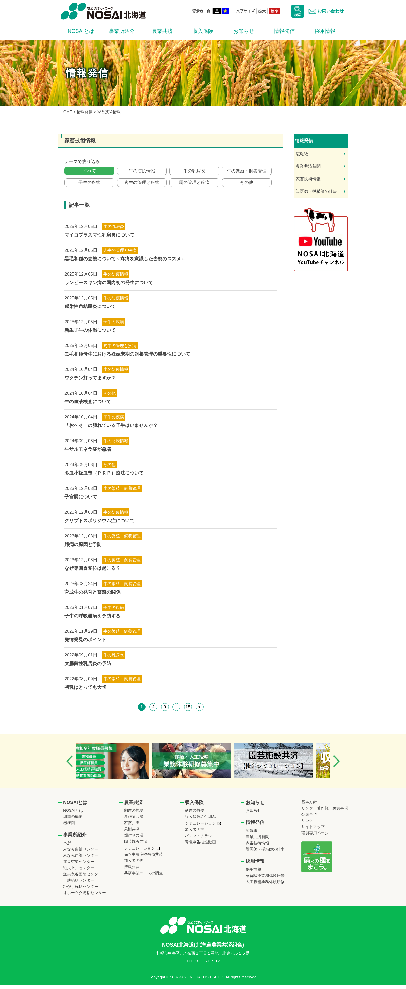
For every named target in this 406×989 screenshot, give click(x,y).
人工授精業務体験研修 (265, 886)
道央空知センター (78, 865)
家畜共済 (132, 827)
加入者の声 (133, 864)
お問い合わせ (325, 11)
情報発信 (284, 31)
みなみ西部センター (80, 859)
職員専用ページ (315, 837)
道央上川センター (78, 872)
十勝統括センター (78, 884)
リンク (307, 824)
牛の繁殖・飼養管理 (246, 171)
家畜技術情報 (308, 179)
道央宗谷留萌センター (82, 878)
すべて (89, 171)
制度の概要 (133, 814)
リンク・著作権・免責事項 (324, 812)
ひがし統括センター (80, 890)
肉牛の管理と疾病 (142, 185)
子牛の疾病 (89, 185)
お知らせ (243, 31)
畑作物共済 (133, 839)
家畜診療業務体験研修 (265, 879)
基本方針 (309, 806)
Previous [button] (70, 765)
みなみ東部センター (80, 853)
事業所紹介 (122, 31)
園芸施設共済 (135, 845)
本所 (67, 847)
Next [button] (336, 765)
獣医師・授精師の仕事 (316, 191)
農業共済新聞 (308, 166)
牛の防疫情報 (142, 171)
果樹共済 (132, 833)
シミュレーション (139, 852)
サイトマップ (313, 831)
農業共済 (162, 31)
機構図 (69, 827)
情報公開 (132, 871)
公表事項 (309, 818)
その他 (246, 185)
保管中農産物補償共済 (143, 858)
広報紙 (302, 154)
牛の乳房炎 (194, 171)
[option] (118, 765)
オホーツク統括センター (84, 897)
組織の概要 (73, 820)
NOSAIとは (81, 31)
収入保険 (203, 31)
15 (188, 711)
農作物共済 (133, 820)
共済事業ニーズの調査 (143, 877)
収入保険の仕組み (200, 820)
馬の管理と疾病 (194, 185)
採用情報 (325, 31)
